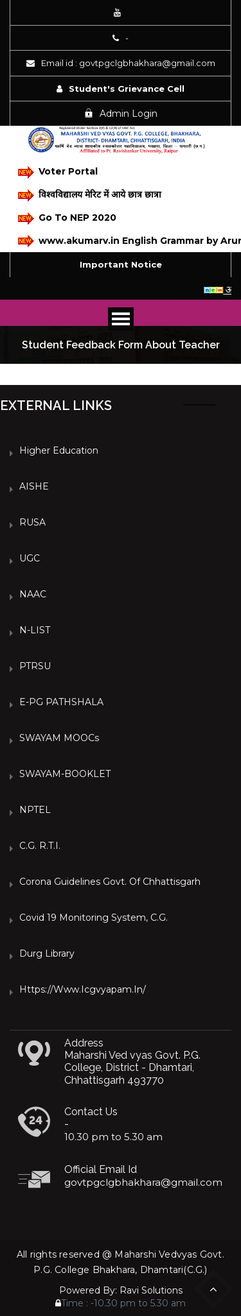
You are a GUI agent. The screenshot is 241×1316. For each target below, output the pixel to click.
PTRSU (35, 666)
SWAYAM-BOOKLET (65, 774)
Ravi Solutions (151, 1290)
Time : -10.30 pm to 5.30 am (120, 1303)
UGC (29, 558)
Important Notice (121, 264)
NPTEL (35, 810)
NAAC (32, 594)
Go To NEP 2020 (67, 218)
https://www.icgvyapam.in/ (82, 989)
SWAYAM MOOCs (59, 738)
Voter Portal (58, 172)
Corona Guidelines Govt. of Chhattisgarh (110, 881)
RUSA (32, 522)
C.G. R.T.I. (39, 845)
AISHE (34, 486)
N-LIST (34, 630)
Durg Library (47, 953)
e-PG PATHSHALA (61, 702)
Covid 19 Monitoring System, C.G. (93, 917)
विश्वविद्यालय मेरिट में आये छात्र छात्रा (89, 195)
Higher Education (58, 450)
